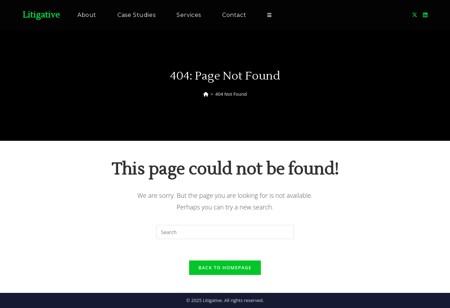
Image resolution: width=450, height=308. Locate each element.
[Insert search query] (225, 232)
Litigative (41, 15)
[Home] (205, 94)
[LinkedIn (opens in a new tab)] (425, 15)
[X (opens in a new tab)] (414, 15)
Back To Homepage (224, 267)
